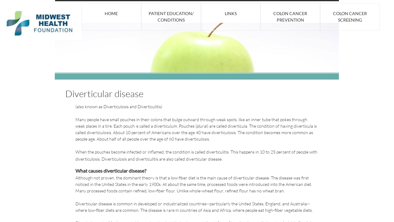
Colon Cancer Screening (350, 17)
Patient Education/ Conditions (171, 17)
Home (111, 13)
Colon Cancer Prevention (290, 17)
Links (231, 13)
